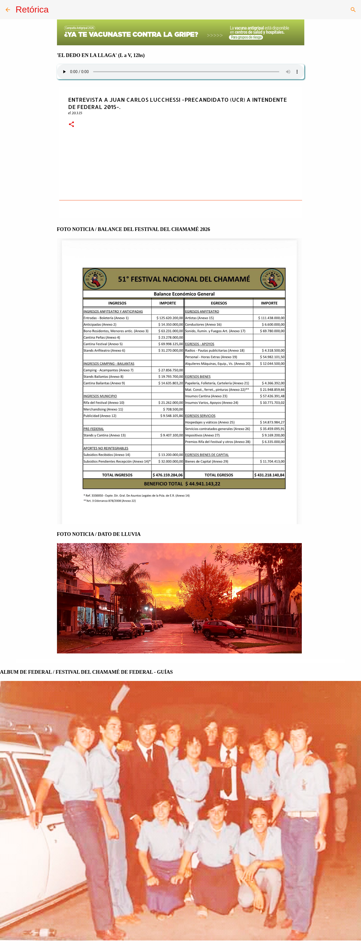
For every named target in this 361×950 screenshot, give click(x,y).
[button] (71, 124)
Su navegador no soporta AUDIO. (180, 71)
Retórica (32, 9)
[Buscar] (353, 9)
